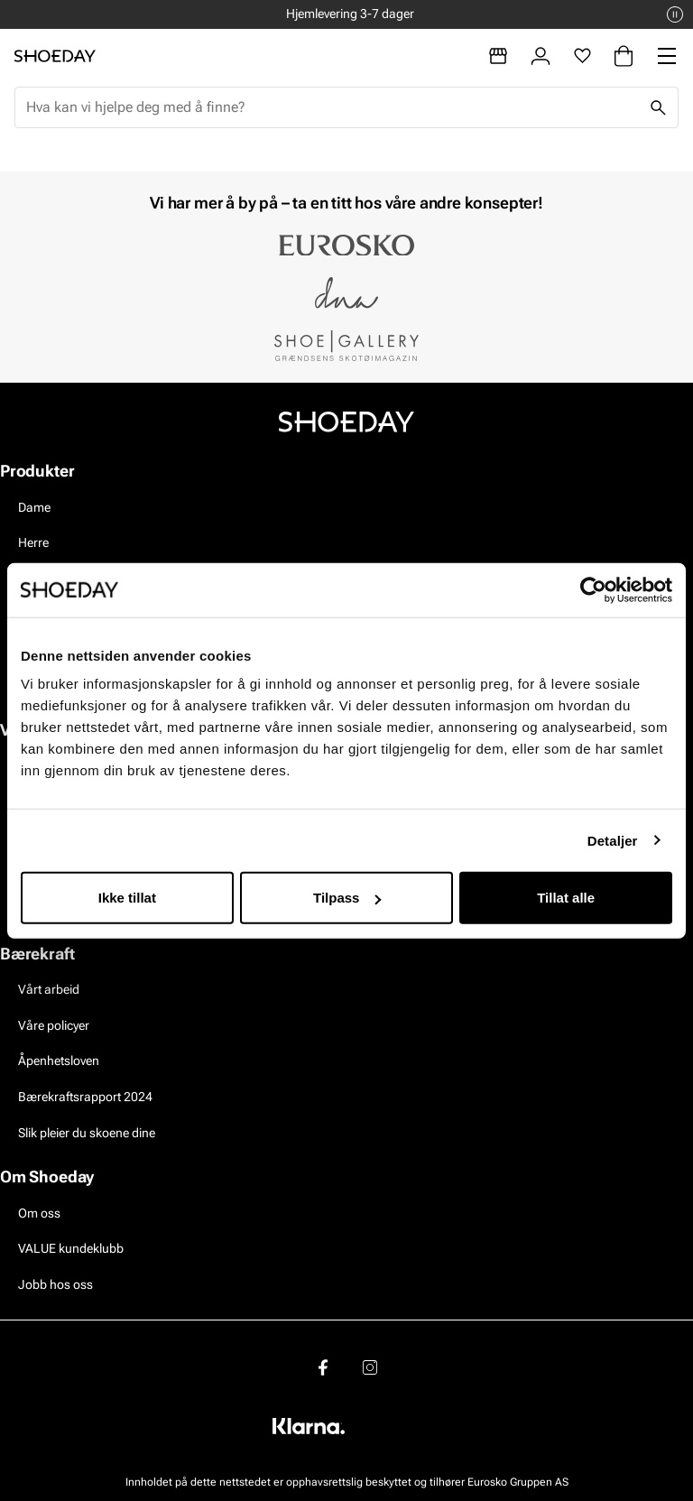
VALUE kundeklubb (71, 1248)
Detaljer (612, 840)
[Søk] (658, 107)
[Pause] (675, 14)
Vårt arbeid (48, 989)
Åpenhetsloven (58, 1060)
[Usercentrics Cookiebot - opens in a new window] (593, 589)
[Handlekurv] (623, 56)
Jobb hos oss (55, 1284)
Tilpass (347, 897)
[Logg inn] (540, 56)
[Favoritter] (582, 56)
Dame (34, 507)
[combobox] (332, 107)
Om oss (39, 1213)
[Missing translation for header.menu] (666, 56)
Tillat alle (566, 897)
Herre (33, 542)
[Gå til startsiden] (55, 56)
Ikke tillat (127, 897)
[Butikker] (498, 56)
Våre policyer (53, 1025)
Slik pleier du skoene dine (86, 1133)
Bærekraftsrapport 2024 (85, 1096)
